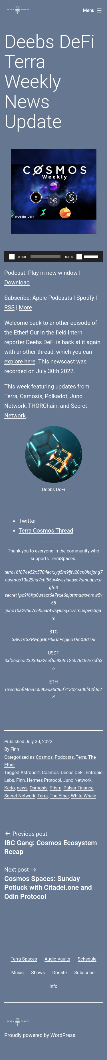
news (22, 788)
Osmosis (31, 396)
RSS (9, 307)
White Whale (83, 796)
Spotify (85, 297)
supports (40, 558)
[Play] (12, 256)
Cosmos (44, 757)
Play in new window (53, 272)
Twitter (27, 520)
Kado (9, 788)
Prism (56, 788)
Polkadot (56, 396)
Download (17, 282)
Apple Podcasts (52, 297)
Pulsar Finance (79, 788)
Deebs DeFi (40, 342)
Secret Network (19, 796)
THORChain (42, 405)
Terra (10, 396)
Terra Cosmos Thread (46, 530)
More (25, 307)
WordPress (63, 1035)
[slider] (46, 256)
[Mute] (79, 256)
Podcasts (64, 757)
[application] (53, 256)
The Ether (59, 796)
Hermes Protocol (44, 780)
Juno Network (77, 780)
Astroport (30, 772)
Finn (15, 749)
